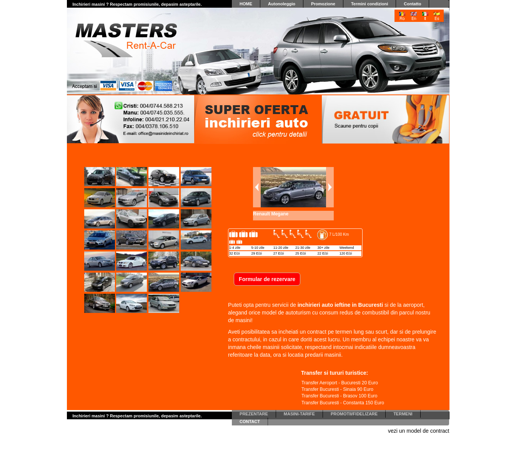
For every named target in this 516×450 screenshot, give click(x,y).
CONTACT (250, 420)
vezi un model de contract (418, 431)
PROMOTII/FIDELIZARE (354, 412)
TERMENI (403, 412)
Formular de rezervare (267, 279)
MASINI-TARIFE (299, 412)
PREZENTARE (254, 412)
